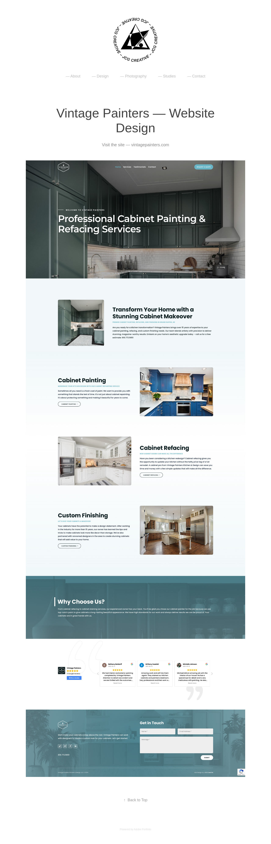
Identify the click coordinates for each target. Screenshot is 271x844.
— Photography (133, 76)
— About (73, 76)
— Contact (196, 76)
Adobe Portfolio (142, 829)
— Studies (167, 76)
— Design (100, 76)
